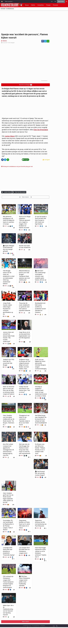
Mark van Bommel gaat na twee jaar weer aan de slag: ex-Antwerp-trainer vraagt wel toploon (8, 390)
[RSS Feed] (56, 621)
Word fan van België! (25, 84)
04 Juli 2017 (5, 42)
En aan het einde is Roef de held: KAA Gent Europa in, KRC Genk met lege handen (41, 220)
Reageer (12, 42)
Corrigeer (46, 159)
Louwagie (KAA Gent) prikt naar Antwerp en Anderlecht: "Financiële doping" (9, 551)
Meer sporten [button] (8, 1)
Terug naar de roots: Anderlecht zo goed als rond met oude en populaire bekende (24, 306)
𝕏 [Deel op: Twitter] (45, 41)
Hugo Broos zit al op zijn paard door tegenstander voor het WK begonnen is (24, 335)
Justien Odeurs (10, 136)
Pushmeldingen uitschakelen (47, 623)
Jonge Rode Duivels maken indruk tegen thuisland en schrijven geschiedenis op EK (8, 308)
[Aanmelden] (2, 192)
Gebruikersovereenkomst (19, 623)
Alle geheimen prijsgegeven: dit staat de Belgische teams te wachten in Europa (8, 220)
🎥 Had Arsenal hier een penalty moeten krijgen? (40, 473)
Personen (55, 5)
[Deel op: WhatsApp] (48, 41)
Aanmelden (61, 1)
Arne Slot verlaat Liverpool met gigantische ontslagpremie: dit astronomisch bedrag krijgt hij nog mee (8, 449)
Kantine (33, 5)
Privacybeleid (35, 621)
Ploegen (48, 5)
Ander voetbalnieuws (7, 8)
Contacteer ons (27, 621)
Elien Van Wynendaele (41, 130)
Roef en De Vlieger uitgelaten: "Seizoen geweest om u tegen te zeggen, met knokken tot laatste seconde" (25, 222)
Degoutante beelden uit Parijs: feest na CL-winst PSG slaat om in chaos (24, 524)
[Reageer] (14, 227)
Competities (40, 5)
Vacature (42, 621)
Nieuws (27, 5)
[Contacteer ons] (53, 621)
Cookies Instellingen (33, 623)
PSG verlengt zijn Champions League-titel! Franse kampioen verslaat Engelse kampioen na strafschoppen (8, 582)
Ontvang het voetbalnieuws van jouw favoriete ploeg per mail (17, 166)
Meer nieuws (25, 197)
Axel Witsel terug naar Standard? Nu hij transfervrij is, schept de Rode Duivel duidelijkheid (41, 419)
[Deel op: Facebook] (42, 41)
